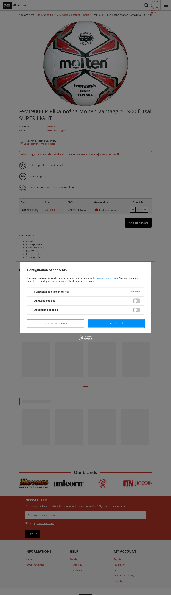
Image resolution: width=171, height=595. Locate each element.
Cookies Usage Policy (107, 278)
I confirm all (116, 323)
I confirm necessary (55, 323)
